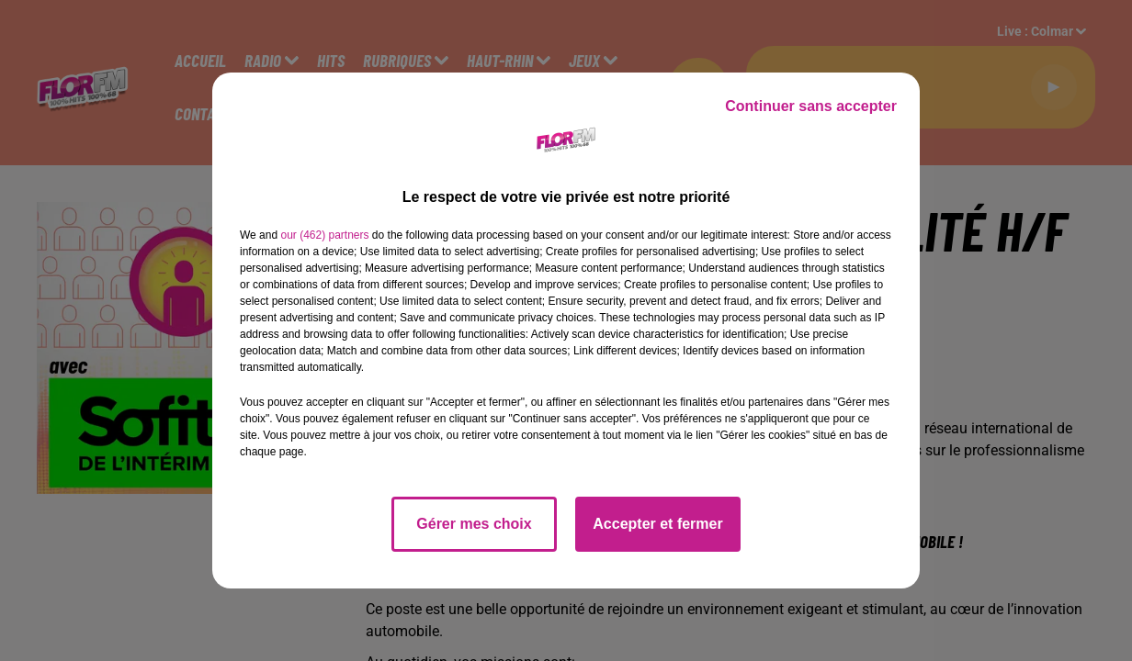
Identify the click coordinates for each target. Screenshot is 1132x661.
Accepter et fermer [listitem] (657, 524)
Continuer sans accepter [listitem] (811, 106)
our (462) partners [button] (324, 235)
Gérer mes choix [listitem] (473, 524)
